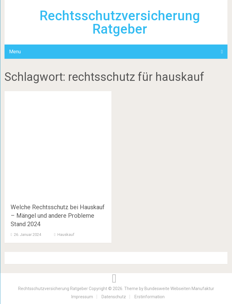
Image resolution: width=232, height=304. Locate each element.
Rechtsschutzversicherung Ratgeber (120, 22)
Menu (15, 52)
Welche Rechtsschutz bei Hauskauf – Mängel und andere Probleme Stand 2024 (58, 215)
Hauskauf (65, 234)
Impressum (82, 296)
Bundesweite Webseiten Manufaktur (179, 288)
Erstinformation (149, 296)
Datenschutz (114, 296)
